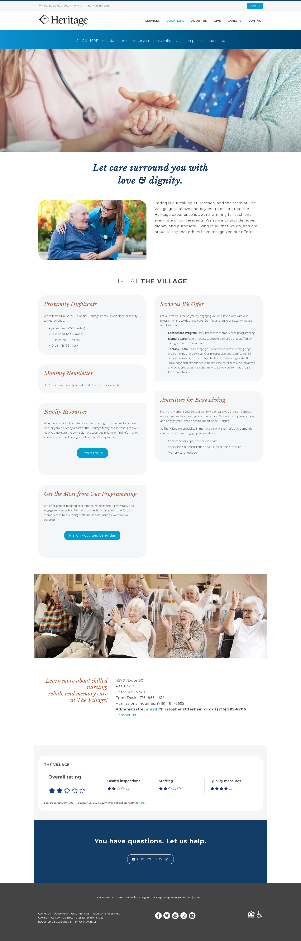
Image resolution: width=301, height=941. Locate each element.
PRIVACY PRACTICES (84, 921)
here (141, 802)
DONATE (255, 5)
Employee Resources (177, 897)
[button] (150, 784)
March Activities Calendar (92, 535)
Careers (234, 20)
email (151, 709)
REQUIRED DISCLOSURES (53, 921)
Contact (255, 20)
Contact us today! (150, 859)
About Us (199, 20)
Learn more (92, 453)
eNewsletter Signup (138, 897)
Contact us (126, 715)
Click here (97, 385)
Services (152, 20)
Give (217, 20)
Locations (175, 20)
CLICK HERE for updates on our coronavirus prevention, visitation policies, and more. (150, 41)
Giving (157, 897)
